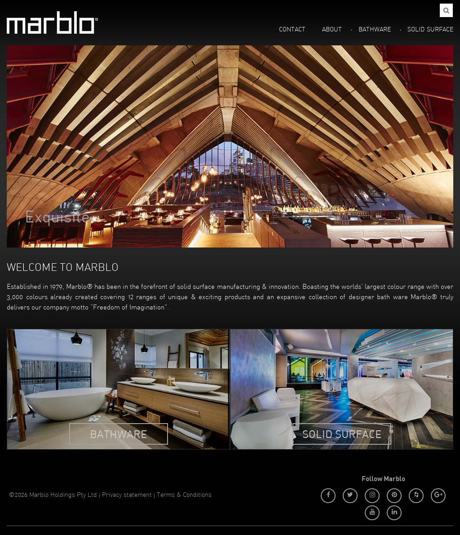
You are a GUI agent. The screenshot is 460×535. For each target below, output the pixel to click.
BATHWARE (374, 30)
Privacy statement (127, 495)
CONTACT (292, 30)
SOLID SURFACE (430, 30)
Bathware (118, 433)
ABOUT (332, 30)
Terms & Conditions (184, 495)
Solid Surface (341, 433)
